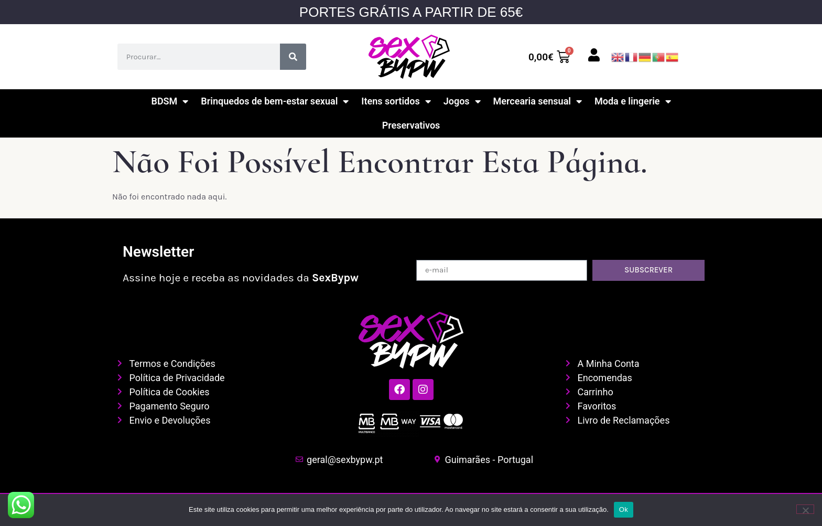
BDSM (169, 101)
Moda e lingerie (632, 101)
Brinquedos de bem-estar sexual (275, 101)
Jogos (462, 101)
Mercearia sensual (537, 101)
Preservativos (411, 125)
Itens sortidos (395, 101)
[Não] (805, 509)
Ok (623, 509)
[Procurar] (293, 57)
